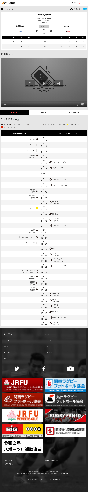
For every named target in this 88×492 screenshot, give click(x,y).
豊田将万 (55, 214)
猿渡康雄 (56, 295)
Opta (85, 9)
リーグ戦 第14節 (44, 15)
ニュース (6, 340)
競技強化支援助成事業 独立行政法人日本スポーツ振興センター (65, 430)
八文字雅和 (55, 218)
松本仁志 (32, 139)
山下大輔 (56, 324)
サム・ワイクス (57, 259)
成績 (46, 346)
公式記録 (77, 9)
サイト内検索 (79, 3)
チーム (47, 340)
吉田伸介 (32, 190)
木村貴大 (32, 157)
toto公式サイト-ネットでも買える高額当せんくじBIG (22, 430)
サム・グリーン (30, 145)
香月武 (54, 253)
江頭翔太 (56, 255)
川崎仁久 (32, 288)
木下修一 (55, 299)
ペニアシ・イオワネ (29, 272)
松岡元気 (56, 307)
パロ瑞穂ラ (46, 20)
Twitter (17, 368)
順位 (4, 346)
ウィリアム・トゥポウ (59, 162)
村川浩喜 (32, 192)
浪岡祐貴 (32, 282)
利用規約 (7, 460)
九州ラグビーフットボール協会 (65, 400)
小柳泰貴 (55, 305)
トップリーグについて (52, 352)
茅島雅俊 (56, 203)
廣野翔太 (32, 284)
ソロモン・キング (59, 261)
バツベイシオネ (30, 232)
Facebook (43, 368)
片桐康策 (32, 278)
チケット (48, 334)
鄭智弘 (33, 198)
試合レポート (9, 9)
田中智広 (55, 201)
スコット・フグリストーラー (26, 270)
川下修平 (56, 301)
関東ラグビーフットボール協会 (65, 385)
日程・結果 (6, 334)
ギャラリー (6, 352)
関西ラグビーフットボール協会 (22, 400)
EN (75, 3)
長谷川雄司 (32, 195)
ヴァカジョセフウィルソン (27, 237)
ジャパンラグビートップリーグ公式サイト (8, 3)
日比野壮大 (55, 293)
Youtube (70, 368)
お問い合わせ (9, 464)
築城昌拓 (56, 221)
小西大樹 (32, 155)
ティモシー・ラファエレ (59, 168)
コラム (5, 358)
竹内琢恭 (32, 230)
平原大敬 (55, 322)
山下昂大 (55, 248)
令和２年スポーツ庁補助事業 (22, 446)
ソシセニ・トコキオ (29, 208)
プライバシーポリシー (51, 460)
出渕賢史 (32, 290)
